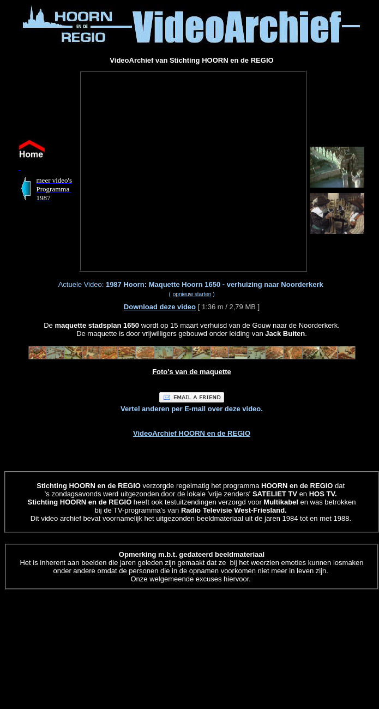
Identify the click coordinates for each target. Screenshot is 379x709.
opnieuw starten (192, 294)
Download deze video (160, 307)
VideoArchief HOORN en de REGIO (191, 433)
